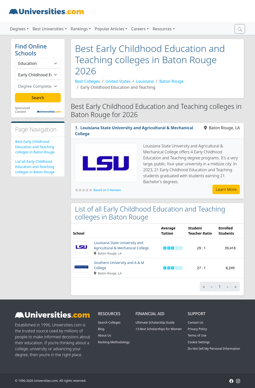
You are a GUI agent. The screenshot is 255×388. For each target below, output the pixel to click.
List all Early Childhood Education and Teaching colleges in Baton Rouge (35, 166)
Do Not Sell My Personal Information (214, 348)
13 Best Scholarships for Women (158, 329)
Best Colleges (87, 81)
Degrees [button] (18, 29)
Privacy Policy (197, 329)
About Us (104, 335)
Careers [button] (138, 29)
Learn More (226, 189)
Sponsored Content (22, 110)
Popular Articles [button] (109, 29)
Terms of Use (197, 335)
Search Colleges (109, 322)
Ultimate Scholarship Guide (155, 322)
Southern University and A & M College (119, 265)
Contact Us (195, 322)
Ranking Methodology (113, 342)
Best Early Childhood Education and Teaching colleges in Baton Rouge (35, 146)
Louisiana (145, 81)
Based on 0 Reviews (107, 190)
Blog (101, 329)
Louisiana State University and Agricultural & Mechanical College (134, 130)
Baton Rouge (171, 81)
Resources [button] (162, 29)
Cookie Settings (199, 342)
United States (118, 81)
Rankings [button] (79, 29)
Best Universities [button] (48, 29)
